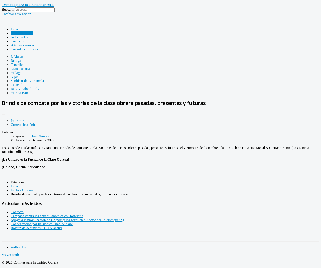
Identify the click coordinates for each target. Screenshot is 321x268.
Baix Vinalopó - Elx (25, 89)
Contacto (17, 41)
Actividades (19, 37)
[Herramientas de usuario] (3, 114)
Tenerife (17, 65)
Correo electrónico (24, 125)
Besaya (16, 61)
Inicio (15, 29)
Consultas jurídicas (24, 49)
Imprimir (17, 121)
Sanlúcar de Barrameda (27, 81)
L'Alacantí (18, 57)
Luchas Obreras (22, 33)
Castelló (16, 85)
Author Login (20, 247)
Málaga (16, 73)
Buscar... (8, 9)
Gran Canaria (20, 69)
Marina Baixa (20, 93)
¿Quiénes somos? (23, 45)
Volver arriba (11, 255)
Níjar (14, 77)
